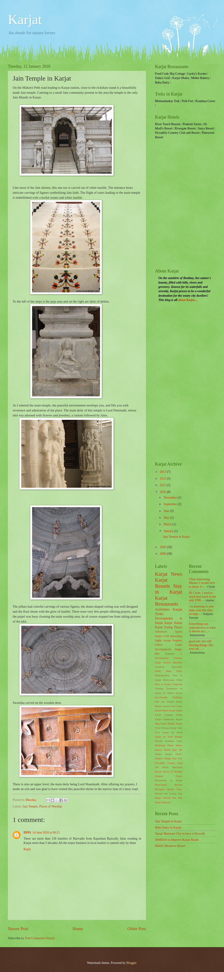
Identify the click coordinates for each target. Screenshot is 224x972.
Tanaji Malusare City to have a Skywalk (180, 833)
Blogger (131, 963)
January (169, 531)
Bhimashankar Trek (167, 101)
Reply (27, 849)
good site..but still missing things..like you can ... (201, 645)
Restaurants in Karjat (168, 780)
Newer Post (18, 928)
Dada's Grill (162, 78)
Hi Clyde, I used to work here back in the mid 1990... (202, 596)
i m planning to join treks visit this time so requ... (201, 610)
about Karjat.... (187, 300)
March (168, 524)
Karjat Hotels (173, 623)
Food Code (162, 73)
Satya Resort (206, 128)
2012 (163, 478)
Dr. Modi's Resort (172, 693)
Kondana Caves (205, 101)
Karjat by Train (164, 736)
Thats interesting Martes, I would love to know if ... (202, 583)
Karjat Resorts (162, 583)
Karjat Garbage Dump (168, 714)
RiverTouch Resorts (168, 784)
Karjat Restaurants (166, 601)
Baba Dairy (162, 82)
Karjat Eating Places (168, 627)
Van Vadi (177, 797)
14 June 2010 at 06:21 (46, 832)
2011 (163, 485)
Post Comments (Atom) (40, 938)
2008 (163, 553)
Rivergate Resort (185, 128)
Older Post (136, 928)
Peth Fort (187, 101)
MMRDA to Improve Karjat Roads (177, 839)
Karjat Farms (175, 710)
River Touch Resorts (168, 124)
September (171, 504)
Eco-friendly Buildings (168, 697)
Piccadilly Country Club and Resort (177, 132)
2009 (163, 547)
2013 (163, 471)
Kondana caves (173, 741)
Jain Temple (30, 806)
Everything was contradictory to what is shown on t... (202, 627)
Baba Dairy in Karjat (168, 827)
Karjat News (168, 574)
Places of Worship (50, 806)
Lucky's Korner (197, 73)
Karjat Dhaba (180, 78)
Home (77, 928)
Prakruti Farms (192, 124)
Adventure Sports (168, 631)
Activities (162, 609)
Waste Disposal (162, 802)
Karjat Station (168, 723)
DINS (27, 832)
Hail (157, 701)
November (171, 497)
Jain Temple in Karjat (176, 536)
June (167, 511)
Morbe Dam (170, 749)
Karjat (25, 19)
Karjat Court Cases (172, 706)
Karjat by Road (172, 732)
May (167, 517)
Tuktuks (167, 797)
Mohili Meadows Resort (170, 846)
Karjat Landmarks (164, 719)
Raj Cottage (177, 73)
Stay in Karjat (168, 589)
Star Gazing (170, 793)
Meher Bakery (200, 78)
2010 (163, 492)
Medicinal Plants (164, 745)
